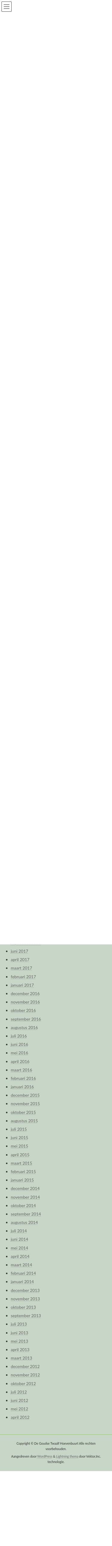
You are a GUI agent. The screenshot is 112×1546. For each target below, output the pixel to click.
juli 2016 (19, 1035)
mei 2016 (19, 1052)
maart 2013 (21, 1357)
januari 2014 (22, 1281)
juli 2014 (19, 1230)
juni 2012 (19, 1400)
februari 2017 (23, 976)
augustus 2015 (24, 1120)
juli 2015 (19, 1129)
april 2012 (20, 1417)
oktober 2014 (23, 1205)
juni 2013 (19, 1332)
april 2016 (20, 1061)
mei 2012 (19, 1408)
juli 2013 (19, 1323)
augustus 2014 (24, 1222)
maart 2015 (21, 1163)
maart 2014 (21, 1264)
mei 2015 (19, 1145)
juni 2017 (19, 951)
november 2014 (25, 1197)
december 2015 (25, 1095)
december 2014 (25, 1188)
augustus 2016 (24, 1027)
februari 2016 (23, 1078)
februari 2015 (23, 1171)
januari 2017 (22, 985)
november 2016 (25, 1001)
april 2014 (20, 1256)
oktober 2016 (23, 1010)
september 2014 (26, 1213)
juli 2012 (19, 1391)
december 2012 (25, 1366)
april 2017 (20, 959)
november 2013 (25, 1298)
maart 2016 (21, 1069)
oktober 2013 (23, 1307)
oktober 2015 (23, 1112)
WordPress (44, 1456)
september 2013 (26, 1315)
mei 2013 (19, 1341)
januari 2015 (22, 1179)
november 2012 (25, 1374)
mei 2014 (19, 1247)
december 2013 (25, 1290)
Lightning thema (67, 1456)
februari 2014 (23, 1273)
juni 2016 (19, 1044)
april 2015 (20, 1154)
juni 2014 (19, 1239)
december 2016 (25, 993)
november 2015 (25, 1103)
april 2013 (20, 1349)
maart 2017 (21, 967)
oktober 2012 (23, 1383)
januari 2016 (22, 1086)
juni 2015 (19, 1137)
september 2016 (26, 1019)
